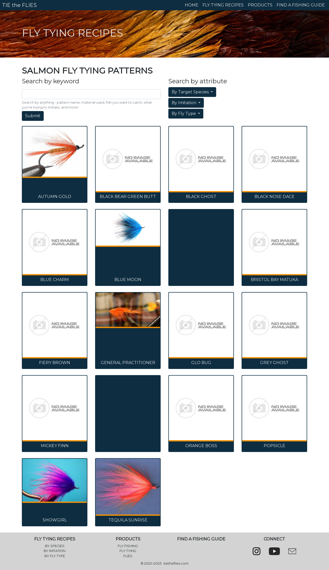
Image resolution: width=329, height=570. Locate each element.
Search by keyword (50, 81)
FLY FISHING (128, 546)
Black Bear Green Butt (128, 196)
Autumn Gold (54, 196)
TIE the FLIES (19, 5)
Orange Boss (201, 445)
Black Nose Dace (274, 196)
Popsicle (274, 445)
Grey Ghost (274, 362)
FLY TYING (128, 551)
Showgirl (55, 520)
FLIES (127, 556)
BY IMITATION (55, 551)
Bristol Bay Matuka (274, 279)
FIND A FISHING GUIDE (301, 5)
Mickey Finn (55, 445)
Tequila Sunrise (128, 520)
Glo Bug (201, 362)
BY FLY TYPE (54, 556)
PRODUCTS (260, 5)
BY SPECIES (55, 546)
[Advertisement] (201, 236)
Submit (32, 115)
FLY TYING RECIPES (223, 5)
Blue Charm (54, 279)
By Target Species (191, 91)
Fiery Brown (54, 362)
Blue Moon (127, 279)
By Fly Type (184, 113)
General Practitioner (128, 362)
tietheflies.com (176, 563)
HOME (191, 5)
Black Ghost (201, 196)
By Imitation (184, 102)
